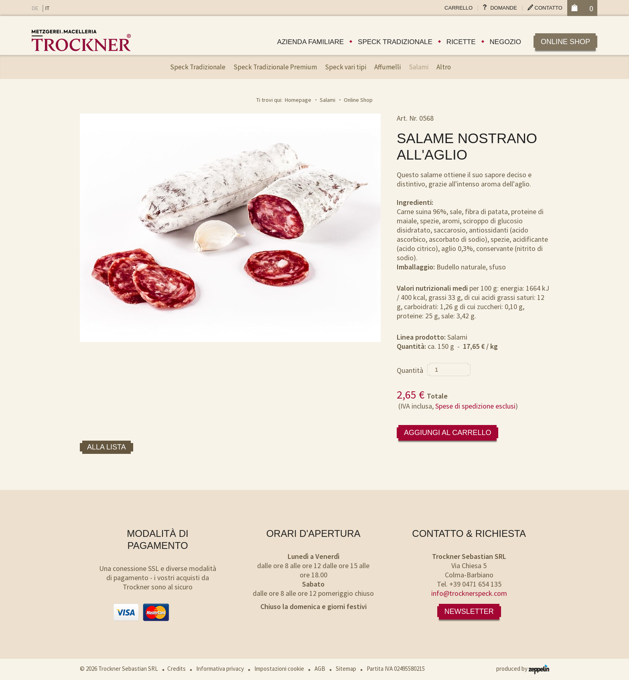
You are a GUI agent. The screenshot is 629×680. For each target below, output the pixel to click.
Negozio (505, 42)
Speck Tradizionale (197, 67)
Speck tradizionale (395, 42)
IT (47, 8)
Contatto (548, 8)
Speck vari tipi (345, 67)
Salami (418, 67)
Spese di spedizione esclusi (475, 406)
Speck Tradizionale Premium (275, 67)
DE (35, 8)
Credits (176, 668)
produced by (522, 668)
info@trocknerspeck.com (469, 593)
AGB (319, 668)
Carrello (458, 8)
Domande (503, 8)
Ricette (461, 42)
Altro (443, 67)
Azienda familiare (310, 42)
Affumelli (387, 67)
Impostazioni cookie (279, 668)
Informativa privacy (220, 668)
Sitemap (346, 668)
